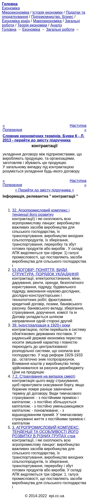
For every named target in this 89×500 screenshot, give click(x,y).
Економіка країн (16, 21)
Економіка (11, 8)
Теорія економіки (32, 25)
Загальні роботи (60, 29)
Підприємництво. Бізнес (52, 17)
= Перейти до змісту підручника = (44, 190)
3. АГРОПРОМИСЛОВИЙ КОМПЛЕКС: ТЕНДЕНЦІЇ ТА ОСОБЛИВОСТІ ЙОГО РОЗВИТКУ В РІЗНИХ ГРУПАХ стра (46, 431)
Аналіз (56, 25)
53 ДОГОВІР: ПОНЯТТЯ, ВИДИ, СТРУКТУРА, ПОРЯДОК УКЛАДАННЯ (45, 272)
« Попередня (12, 128)
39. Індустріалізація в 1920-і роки (41, 325)
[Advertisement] (44, 76)
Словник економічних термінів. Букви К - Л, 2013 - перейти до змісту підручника (43, 138)
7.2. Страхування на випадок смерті (43, 376)
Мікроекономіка (15, 12)
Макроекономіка (47, 21)
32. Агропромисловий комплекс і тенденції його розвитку (41, 212)
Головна (9, 29)
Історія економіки (48, 12)
